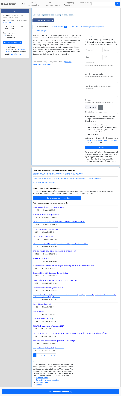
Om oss (39, 385)
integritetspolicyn (15, 54)
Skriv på (101, 147)
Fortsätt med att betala (12, 42)
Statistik (74, 27)
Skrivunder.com (8, 4)
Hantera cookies (42, 382)
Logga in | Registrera (69, 4)
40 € (6, 29)
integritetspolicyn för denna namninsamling (101, 140)
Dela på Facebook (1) (43, 20)
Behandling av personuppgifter (92, 27)
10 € (13, 26)
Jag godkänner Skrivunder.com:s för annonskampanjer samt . (15, 50)
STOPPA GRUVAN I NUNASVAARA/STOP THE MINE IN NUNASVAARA (58, 174)
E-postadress (89, 63)
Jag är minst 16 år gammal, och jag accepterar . (101, 139)
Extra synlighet (40, 31)
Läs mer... (7, 22)
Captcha (88, 100)
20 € (21, 26)
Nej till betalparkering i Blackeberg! (45, 182)
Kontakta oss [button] (85, 3)
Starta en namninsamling (33, 4)
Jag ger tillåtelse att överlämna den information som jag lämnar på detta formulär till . (102, 129)
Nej (101, 143)
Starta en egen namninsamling (57, 198)
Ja (91, 143)
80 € (13, 29)
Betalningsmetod (9, 33)
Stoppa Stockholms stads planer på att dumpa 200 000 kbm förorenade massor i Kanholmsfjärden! (67, 178)
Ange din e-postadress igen (94, 74)
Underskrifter (59, 27)
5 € (6, 26)
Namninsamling (41, 27)
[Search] (103, 4)
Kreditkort (11, 38)
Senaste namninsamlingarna (53, 4)
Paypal (9, 35)
